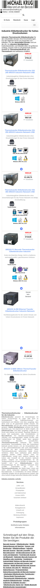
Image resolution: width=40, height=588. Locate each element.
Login (33, 20)
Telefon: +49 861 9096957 (10, 12)
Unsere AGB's (20, 495)
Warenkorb (16, 20)
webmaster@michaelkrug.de (12, 9)
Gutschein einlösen (20, 497)
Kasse (26, 20)
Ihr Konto (7, 20)
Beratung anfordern (20, 515)
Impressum (20, 517)
